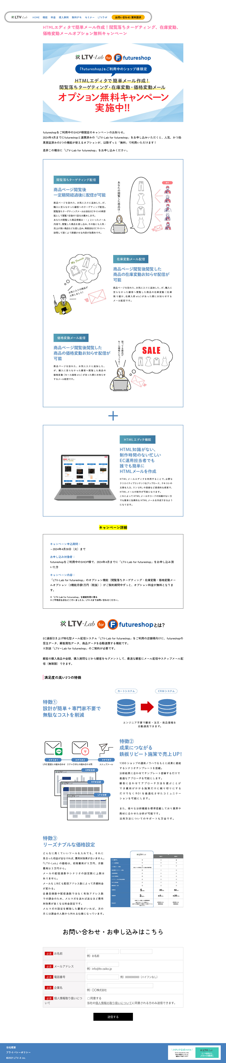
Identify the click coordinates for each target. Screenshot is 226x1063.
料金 (53, 17)
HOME (36, 17)
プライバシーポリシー (18, 1052)
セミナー (90, 17)
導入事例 (64, 17)
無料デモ (77, 17)
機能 (45, 17)
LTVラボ (102, 17)
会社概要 (11, 1047)
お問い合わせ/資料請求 (128, 17)
